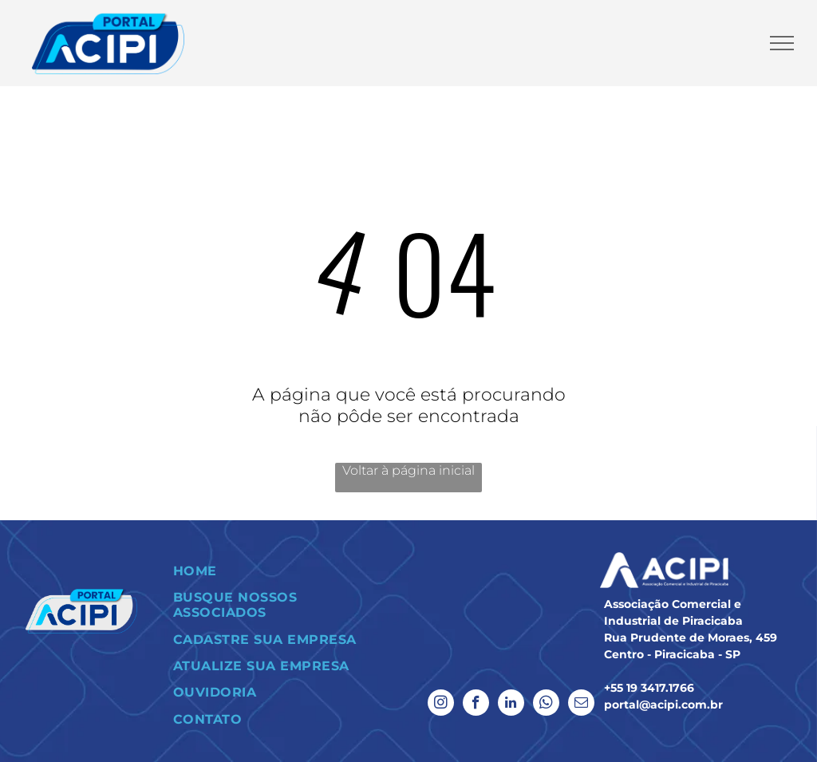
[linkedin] (511, 704)
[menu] (782, 43)
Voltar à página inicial (408, 470)
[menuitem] (281, 571)
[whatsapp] (546, 704)
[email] (581, 704)
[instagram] (441, 704)
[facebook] (476, 704)
